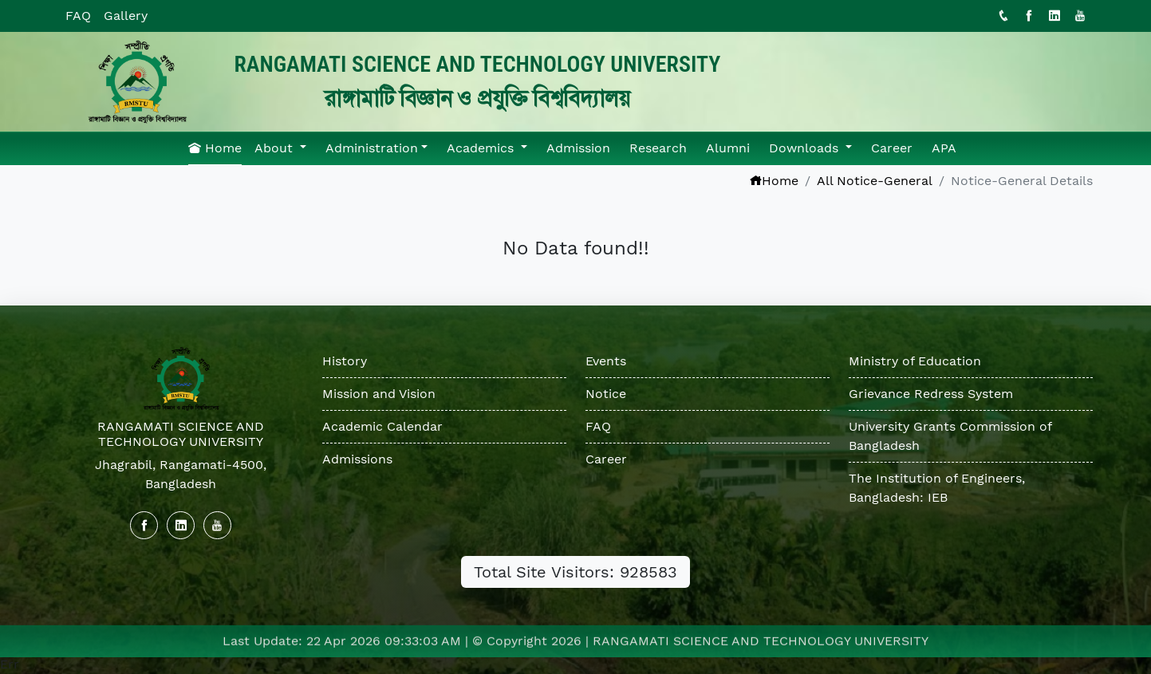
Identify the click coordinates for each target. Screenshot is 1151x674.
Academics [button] (482, 148)
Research (658, 148)
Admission (578, 148)
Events (605, 361)
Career (892, 148)
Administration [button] (371, 148)
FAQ (78, 15)
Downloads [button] (805, 148)
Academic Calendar (382, 426)
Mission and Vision (379, 393)
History (344, 361)
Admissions (357, 459)
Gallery (126, 15)
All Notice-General (874, 180)
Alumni (728, 148)
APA (944, 148)
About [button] (275, 148)
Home (215, 148)
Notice (605, 393)
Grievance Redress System (931, 393)
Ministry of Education (915, 361)
